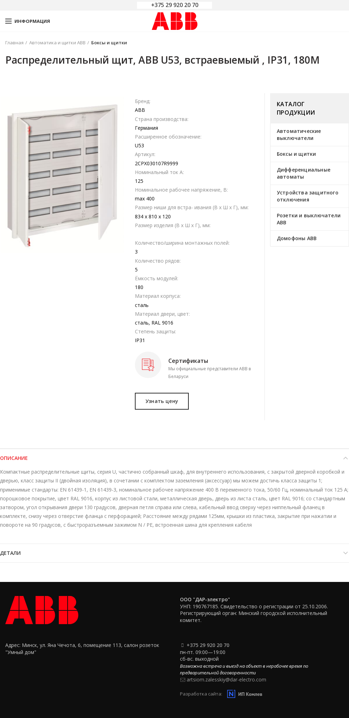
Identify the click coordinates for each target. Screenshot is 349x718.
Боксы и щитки (109, 42)
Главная (14, 42)
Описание (14, 458)
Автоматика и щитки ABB (57, 42)
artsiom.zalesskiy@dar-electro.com (226, 679)
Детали (10, 553)
